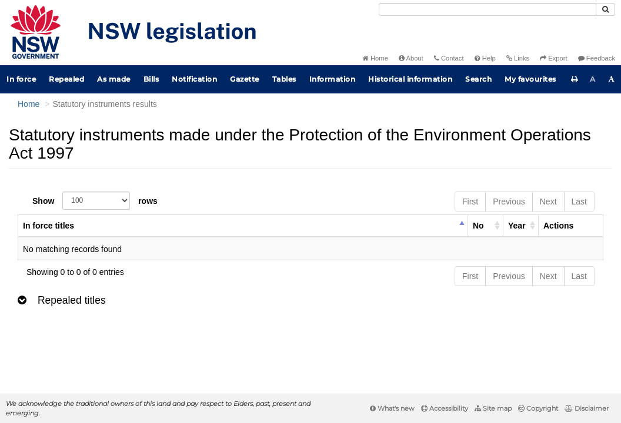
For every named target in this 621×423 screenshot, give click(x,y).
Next (548, 201)
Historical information (410, 79)
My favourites (530, 79)
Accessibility (444, 408)
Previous (509, 201)
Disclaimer (587, 408)
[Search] (487, 9)
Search (478, 79)
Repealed (66, 79)
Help (485, 58)
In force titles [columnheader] (48, 225)
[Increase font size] (612, 79)
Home (375, 58)
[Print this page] (575, 79)
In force (21, 79)
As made (114, 79)
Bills (151, 79)
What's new (392, 408)
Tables (284, 79)
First (470, 201)
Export (553, 58)
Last (579, 201)
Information (332, 79)
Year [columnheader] (517, 225)
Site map (493, 408)
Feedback (596, 58)
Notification (194, 79)
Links (517, 58)
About (411, 58)
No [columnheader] (478, 225)
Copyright (538, 408)
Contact (449, 58)
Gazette (244, 79)
